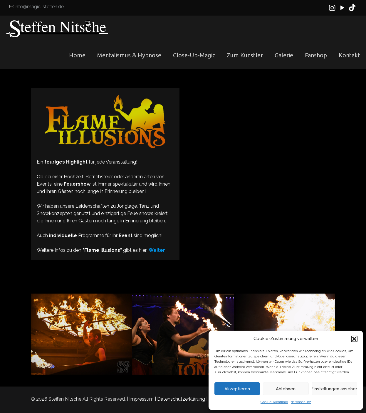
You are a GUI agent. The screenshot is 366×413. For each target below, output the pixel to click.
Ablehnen (286, 389)
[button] (354, 339)
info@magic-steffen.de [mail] (39, 6)
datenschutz (301, 402)
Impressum (141, 399)
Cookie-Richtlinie (274, 402)
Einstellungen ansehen (334, 389)
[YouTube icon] (342, 7)
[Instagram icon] (332, 7)
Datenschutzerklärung (181, 399)
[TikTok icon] (352, 7)
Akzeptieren (237, 389)
